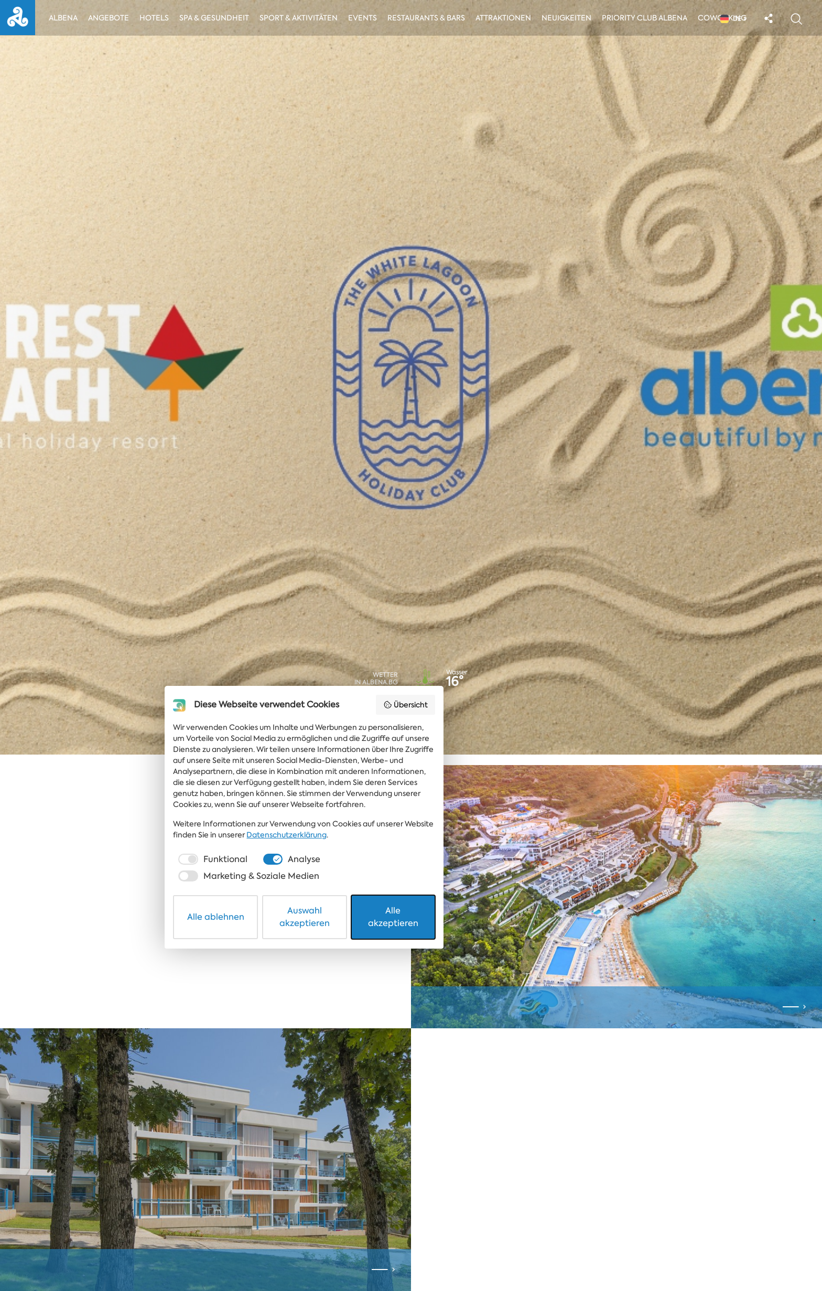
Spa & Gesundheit (218, 19)
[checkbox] (271, 1221)
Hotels (158, 19)
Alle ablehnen (291, 1256)
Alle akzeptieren (532, 1256)
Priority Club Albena (651, 19)
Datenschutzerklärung (273, 1197)
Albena (66, 19)
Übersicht (560, 1088)
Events (368, 19)
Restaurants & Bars (432, 19)
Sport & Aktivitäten (303, 19)
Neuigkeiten (573, 19)
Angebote (112, 19)
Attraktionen (509, 19)
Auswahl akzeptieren (411, 1256)
